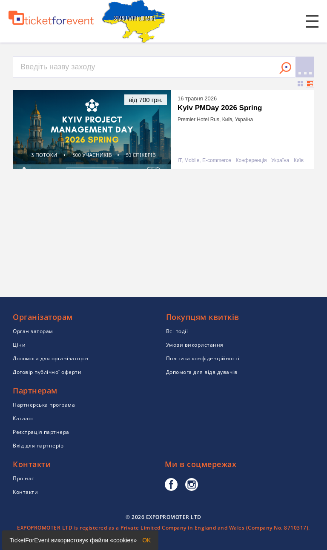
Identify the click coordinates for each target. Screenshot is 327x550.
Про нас (23, 478)
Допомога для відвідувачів (202, 372)
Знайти (285, 68)
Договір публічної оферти (47, 372)
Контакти (25, 492)
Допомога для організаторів (50, 358)
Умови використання (195, 344)
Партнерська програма (44, 404)
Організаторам (33, 331)
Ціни (19, 344)
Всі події (177, 331)
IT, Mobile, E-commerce (204, 160)
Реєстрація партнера (41, 432)
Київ (299, 160)
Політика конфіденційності (203, 358)
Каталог (23, 418)
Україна (280, 160)
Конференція (251, 160)
